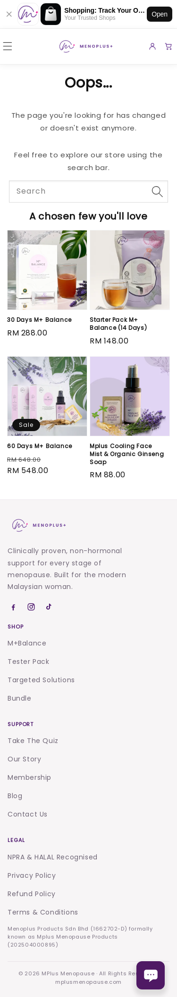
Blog (15, 796)
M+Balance (27, 643)
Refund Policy (32, 894)
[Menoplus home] (38, 525)
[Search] (157, 191)
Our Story (24, 759)
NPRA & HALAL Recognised (53, 857)
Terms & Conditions (43, 912)
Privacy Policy (32, 875)
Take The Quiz (33, 740)
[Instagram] (31, 607)
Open (160, 14)
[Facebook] (13, 607)
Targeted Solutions (41, 680)
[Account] (152, 46)
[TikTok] (49, 607)
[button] (7, 46)
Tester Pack (29, 661)
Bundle (20, 698)
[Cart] (168, 46)
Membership (29, 777)
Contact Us (28, 814)
